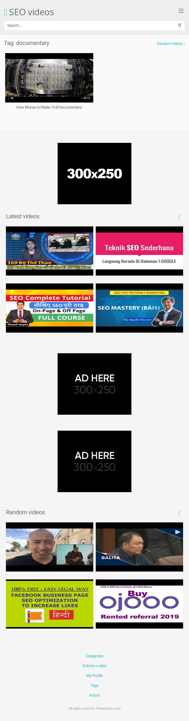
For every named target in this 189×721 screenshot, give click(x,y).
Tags (95, 685)
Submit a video (94, 665)
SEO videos (29, 12)
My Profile (94, 675)
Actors (94, 695)
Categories (94, 656)
